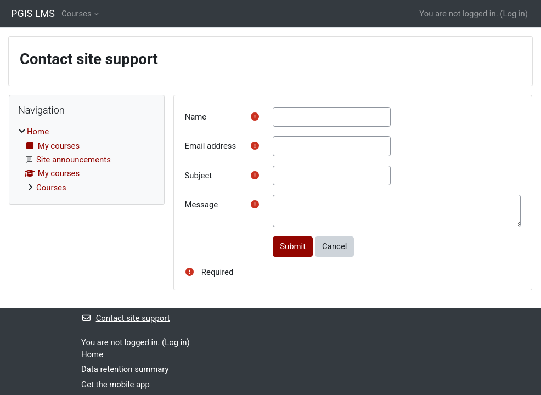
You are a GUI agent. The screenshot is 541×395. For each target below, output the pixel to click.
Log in (514, 14)
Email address (210, 146)
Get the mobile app (115, 385)
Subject (198, 175)
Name (196, 117)
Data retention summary (125, 369)
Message (201, 205)
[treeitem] (86, 160)
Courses (76, 14)
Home (38, 132)
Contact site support (125, 318)
